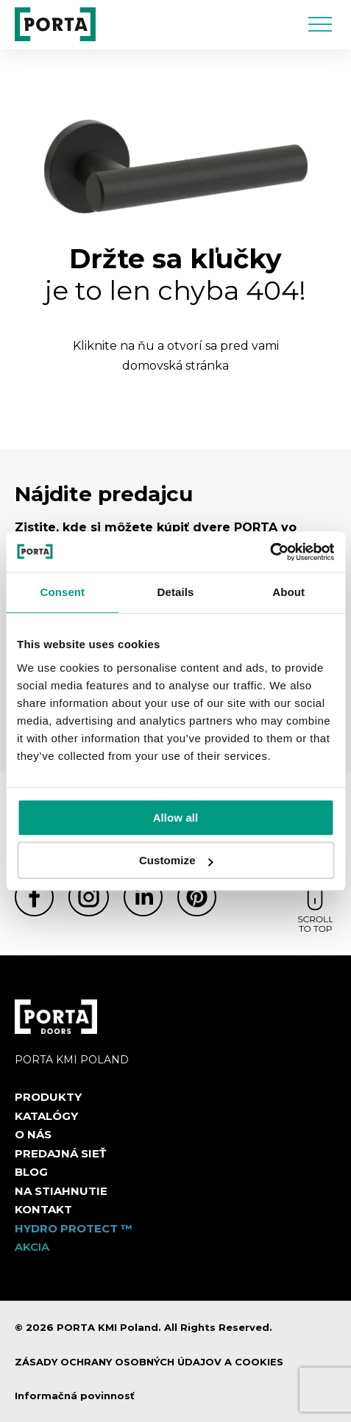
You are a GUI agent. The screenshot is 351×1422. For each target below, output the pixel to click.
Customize (176, 860)
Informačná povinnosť (75, 1395)
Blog (31, 1172)
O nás (33, 1134)
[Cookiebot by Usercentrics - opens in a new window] (269, 551)
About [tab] (288, 592)
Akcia (32, 1247)
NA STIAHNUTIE (61, 1191)
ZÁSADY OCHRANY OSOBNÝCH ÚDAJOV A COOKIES (149, 1362)
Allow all (176, 817)
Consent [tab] (62, 592)
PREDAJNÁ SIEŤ (60, 1153)
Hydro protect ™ (73, 1228)
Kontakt (43, 1209)
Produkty (48, 1097)
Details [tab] (175, 592)
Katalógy (46, 1116)
